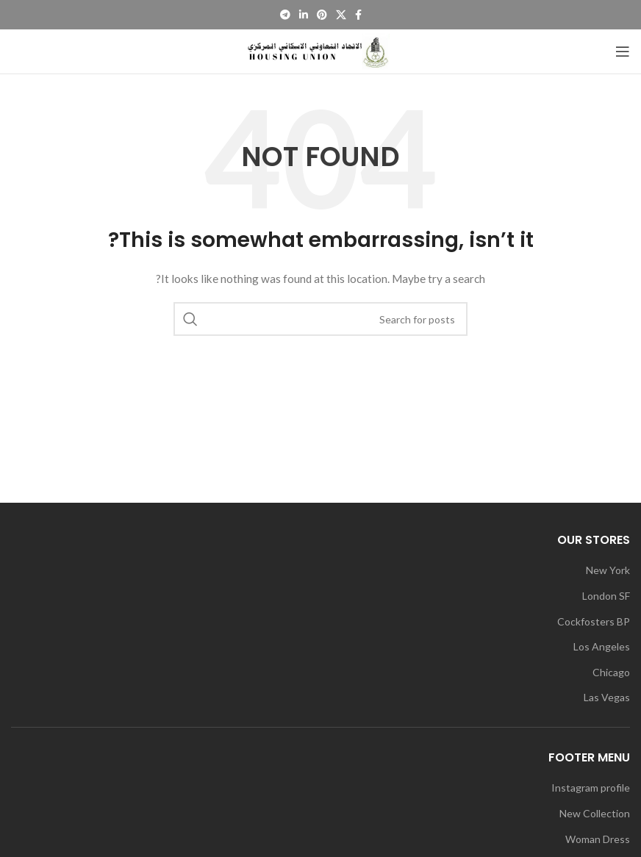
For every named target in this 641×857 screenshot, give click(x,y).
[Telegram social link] (285, 14)
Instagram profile (590, 787)
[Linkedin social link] (303, 14)
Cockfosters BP (593, 621)
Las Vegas (607, 697)
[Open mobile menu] (622, 51)
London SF (606, 595)
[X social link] (341, 14)
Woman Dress (597, 839)
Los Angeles (601, 646)
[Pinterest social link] (322, 14)
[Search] (320, 319)
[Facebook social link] (358, 14)
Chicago (611, 672)
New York (608, 570)
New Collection (594, 813)
